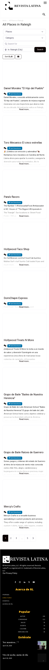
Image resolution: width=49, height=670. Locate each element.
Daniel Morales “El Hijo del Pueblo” (24, 88)
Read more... (24, 109)
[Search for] (24, 44)
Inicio (5, 20)
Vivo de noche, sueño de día (15, 655)
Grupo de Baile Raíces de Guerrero (24, 452)
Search (41, 49)
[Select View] (18, 56)
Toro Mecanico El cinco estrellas (23, 142)
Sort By (8, 57)
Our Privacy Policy (10, 573)
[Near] (18, 49)
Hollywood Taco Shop (16, 249)
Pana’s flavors (11, 196)
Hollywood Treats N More (19, 340)
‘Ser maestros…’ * (11, 642)
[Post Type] (24, 31)
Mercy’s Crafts (12, 506)
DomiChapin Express (16, 298)
